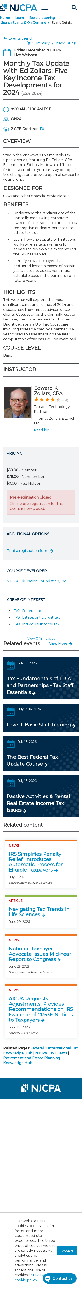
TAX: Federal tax (28, 611)
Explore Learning (42, 18)
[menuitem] (19, 1105)
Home (5, 18)
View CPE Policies (41, 639)
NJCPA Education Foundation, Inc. (37, 581)
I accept (67, 1250)
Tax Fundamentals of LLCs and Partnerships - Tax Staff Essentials (40, 685)
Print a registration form (27, 551)
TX (41, 129)
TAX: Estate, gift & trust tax (37, 617)
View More (58, 643)
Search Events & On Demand (23, 23)
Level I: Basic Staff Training (39, 725)
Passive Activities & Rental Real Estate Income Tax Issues (38, 803)
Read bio (41, 430)
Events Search (18, 38)
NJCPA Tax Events (51, 1053)
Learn (19, 18)
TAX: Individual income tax (36, 624)
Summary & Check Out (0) (53, 43)
